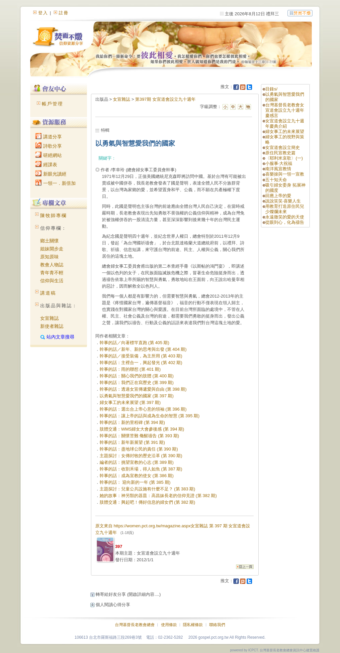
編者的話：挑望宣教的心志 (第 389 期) (137, 462)
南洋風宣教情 (278, 168)
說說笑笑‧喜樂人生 (283, 200)
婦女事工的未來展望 (284, 131)
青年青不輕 (51, 272)
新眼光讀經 (50, 174)
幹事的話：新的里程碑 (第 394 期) (132, 422)
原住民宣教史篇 (280, 152)
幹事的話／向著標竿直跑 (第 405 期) (134, 342)
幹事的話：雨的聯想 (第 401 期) (130, 369)
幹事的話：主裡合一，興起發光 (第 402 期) (141, 362)
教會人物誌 (51, 264)
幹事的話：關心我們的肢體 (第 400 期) (137, 375)
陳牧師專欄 (53, 215)
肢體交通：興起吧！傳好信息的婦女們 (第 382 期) (147, 502)
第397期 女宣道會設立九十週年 (165, 99)
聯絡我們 (217, 624)
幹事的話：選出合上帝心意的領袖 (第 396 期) (143, 409)
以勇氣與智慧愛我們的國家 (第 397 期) (137, 395)
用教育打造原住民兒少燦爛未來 (284, 209)
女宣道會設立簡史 (282, 147)
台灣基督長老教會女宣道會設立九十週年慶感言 (284, 110)
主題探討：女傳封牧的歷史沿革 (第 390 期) (141, 455)
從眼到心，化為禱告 (284, 222)
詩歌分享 (48, 146)
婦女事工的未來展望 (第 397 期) (130, 402)
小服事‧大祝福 (278, 163)
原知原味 (49, 256)
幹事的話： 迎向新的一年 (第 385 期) (135, 482)
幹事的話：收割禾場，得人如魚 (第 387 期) (141, 468)
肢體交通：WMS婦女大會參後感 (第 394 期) (142, 429)
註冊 (64, 12)
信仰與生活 (51, 280)
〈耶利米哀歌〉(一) (284, 158)
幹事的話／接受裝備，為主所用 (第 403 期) (141, 355)
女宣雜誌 (49, 318)
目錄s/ (271, 88)
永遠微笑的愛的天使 (284, 216)
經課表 (46, 164)
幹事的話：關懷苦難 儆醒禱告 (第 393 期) (139, 435)
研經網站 (48, 155)
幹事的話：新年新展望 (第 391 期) (132, 442)
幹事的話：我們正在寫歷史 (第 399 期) (137, 382)
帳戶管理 (52, 103)
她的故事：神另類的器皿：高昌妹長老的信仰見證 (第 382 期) (158, 495)
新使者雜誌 (51, 326)
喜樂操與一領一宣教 (284, 174)
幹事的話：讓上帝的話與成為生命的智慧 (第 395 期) (150, 415)
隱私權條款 (193, 624)
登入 (43, 12)
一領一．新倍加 (55, 183)
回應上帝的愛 (278, 195)
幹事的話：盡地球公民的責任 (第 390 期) (139, 449)
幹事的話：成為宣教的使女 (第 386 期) (137, 475)
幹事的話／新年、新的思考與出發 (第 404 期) (143, 349)
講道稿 (48, 293)
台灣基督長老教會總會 (135, 624)
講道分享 (48, 136)
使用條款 (169, 624)
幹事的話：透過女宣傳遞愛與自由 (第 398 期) (143, 389)
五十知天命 (276, 179)
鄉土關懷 (49, 240)
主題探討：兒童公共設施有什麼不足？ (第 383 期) (147, 488)
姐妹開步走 (51, 248)
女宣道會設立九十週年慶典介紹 (284, 123)
